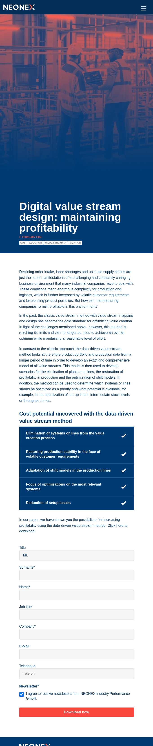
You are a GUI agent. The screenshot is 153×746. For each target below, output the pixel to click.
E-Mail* (25, 646)
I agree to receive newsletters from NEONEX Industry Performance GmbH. (78, 696)
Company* (27, 626)
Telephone (27, 666)
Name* (24, 587)
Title (22, 547)
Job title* (26, 607)
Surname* (27, 567)
